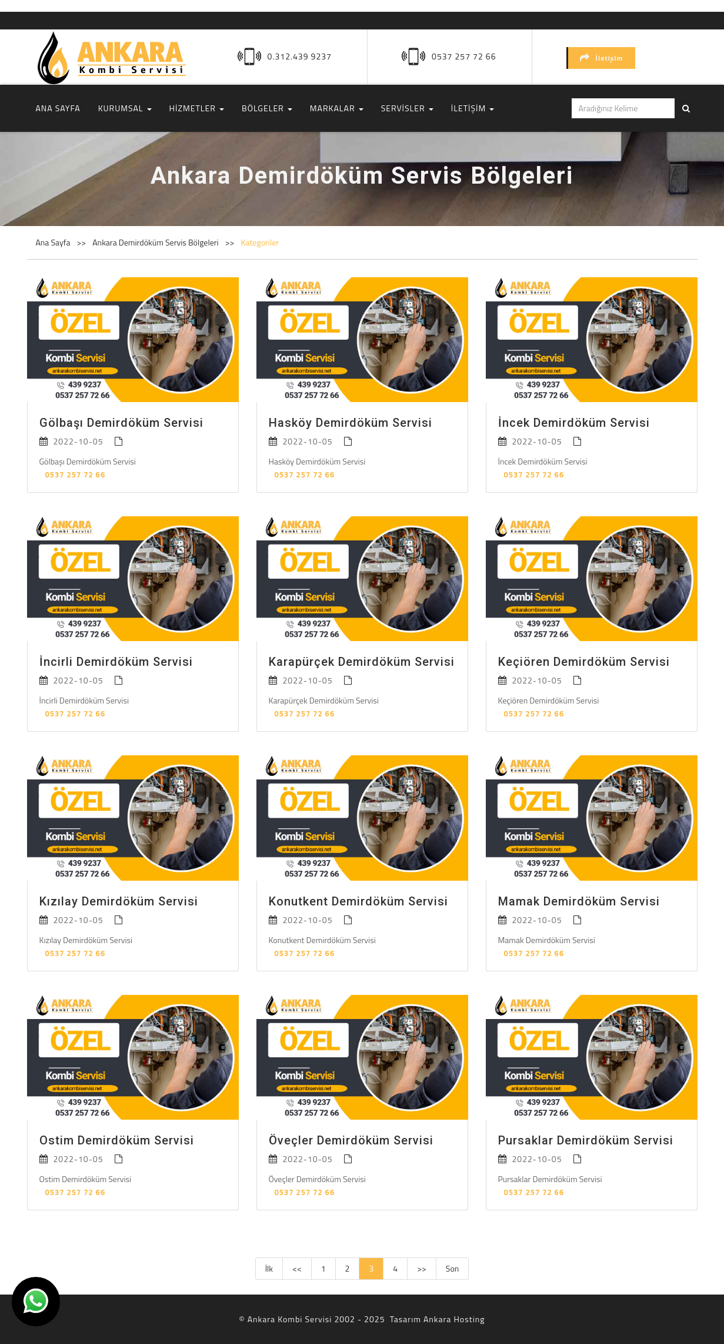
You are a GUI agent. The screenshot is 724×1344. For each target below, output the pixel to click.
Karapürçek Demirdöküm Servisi (362, 662)
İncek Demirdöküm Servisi (574, 423)
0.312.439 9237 (300, 56)
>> (421, 1268)
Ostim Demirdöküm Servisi (116, 1140)
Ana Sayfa (53, 242)
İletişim (601, 58)
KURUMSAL (125, 108)
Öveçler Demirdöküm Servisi (351, 1140)
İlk (269, 1268)
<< (297, 1268)
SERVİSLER (407, 108)
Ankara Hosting (454, 1319)
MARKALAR (336, 108)
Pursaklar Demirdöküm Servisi (585, 1140)
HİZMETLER (196, 108)
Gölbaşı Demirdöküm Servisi (121, 423)
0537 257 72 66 (464, 56)
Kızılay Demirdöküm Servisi (118, 901)
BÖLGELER (267, 108)
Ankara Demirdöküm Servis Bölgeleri (156, 242)
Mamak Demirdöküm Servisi (579, 901)
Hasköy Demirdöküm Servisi (350, 423)
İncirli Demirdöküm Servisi (116, 662)
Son (452, 1268)
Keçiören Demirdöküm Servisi (584, 662)
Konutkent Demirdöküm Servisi (358, 901)
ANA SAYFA (58, 108)
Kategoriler (260, 242)
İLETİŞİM (473, 108)
